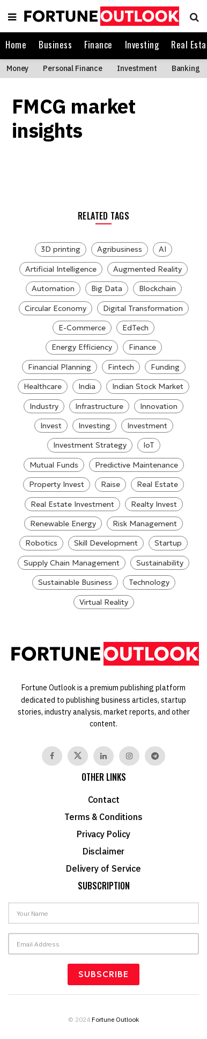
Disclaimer (103, 851)
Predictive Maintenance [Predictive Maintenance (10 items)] (136, 465)
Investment (137, 68)
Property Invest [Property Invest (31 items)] (56, 484)
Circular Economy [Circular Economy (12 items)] (55, 308)
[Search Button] (191, 16)
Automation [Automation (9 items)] (53, 288)
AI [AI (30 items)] (162, 249)
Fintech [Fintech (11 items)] (121, 367)
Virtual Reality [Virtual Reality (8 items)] (103, 602)
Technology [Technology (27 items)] (149, 582)
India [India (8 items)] (86, 386)
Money (17, 68)
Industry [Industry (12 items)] (43, 406)
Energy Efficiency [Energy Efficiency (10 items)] (81, 347)
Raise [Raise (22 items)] (110, 484)
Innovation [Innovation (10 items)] (159, 406)
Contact (104, 799)
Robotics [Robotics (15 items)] (41, 543)
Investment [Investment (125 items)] (147, 425)
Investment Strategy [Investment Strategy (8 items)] (90, 445)
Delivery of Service (103, 868)
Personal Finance (72, 68)
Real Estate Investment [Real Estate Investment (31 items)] (72, 504)
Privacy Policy (103, 834)
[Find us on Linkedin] (103, 756)
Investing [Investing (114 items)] (94, 425)
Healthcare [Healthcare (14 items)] (43, 386)
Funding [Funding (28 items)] (165, 367)
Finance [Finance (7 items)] (142, 347)
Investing (142, 44)
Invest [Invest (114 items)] (51, 425)
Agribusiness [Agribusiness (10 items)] (119, 249)
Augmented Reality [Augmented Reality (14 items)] (147, 269)
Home (15, 44)
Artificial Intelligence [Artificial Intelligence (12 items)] (61, 269)
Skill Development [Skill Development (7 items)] (106, 543)
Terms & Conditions (103, 816)
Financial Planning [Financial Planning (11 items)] (59, 367)
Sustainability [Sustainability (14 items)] (159, 563)
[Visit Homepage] (100, 16)
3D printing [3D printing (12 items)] (60, 249)
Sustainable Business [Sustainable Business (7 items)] (75, 582)
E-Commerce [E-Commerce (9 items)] (82, 328)
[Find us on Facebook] (52, 756)
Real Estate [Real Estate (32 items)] (157, 484)
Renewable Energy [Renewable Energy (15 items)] (63, 523)
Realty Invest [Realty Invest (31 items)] (154, 504)
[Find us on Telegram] (155, 756)
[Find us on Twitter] (78, 756)
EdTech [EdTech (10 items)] (135, 328)
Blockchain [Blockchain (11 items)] (157, 288)
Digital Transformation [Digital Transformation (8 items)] (143, 308)
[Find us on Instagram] (129, 756)
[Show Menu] (12, 16)
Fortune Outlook (115, 1019)
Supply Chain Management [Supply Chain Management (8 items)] (72, 563)
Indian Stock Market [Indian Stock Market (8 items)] (147, 386)
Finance (98, 44)
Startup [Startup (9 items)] (168, 543)
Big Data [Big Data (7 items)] (106, 288)
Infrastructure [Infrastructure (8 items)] (99, 406)
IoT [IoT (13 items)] (148, 445)
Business (55, 44)
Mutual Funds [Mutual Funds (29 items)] (53, 465)
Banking (186, 68)
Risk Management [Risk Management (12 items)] (145, 523)
